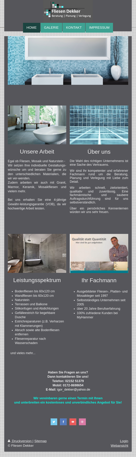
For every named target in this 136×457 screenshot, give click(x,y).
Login (124, 441)
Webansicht (119, 445)
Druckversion (20, 441)
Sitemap (40, 441)
